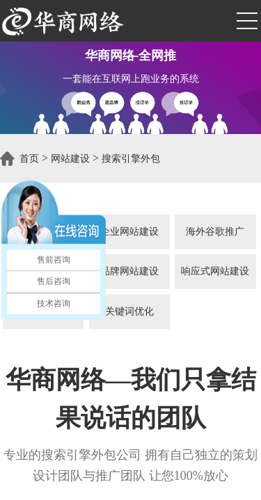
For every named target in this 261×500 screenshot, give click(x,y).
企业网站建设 (129, 231)
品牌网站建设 (129, 271)
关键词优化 (129, 311)
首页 (29, 158)
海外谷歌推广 (215, 231)
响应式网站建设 (215, 271)
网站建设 (70, 158)
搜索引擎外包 (131, 158)
